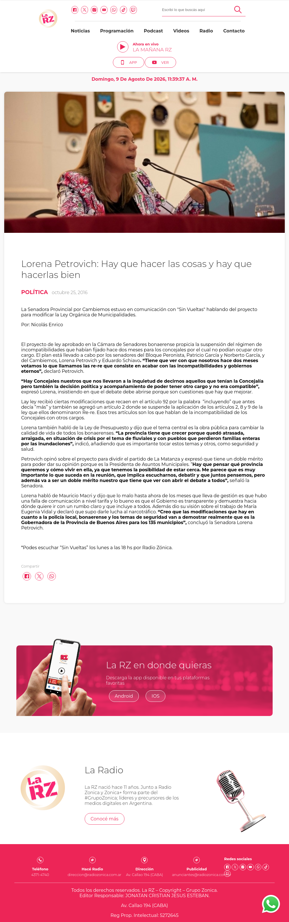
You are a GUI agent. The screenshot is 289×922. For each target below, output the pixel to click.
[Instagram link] (56, 10)
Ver (268, 25)
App (237, 25)
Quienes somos (145, 891)
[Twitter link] (47, 10)
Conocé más (105, 784)
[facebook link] (37, 10)
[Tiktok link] (86, 10)
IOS (155, 661)
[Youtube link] (66, 10)
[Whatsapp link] (76, 10)
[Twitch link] (96, 10)
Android (124, 661)
